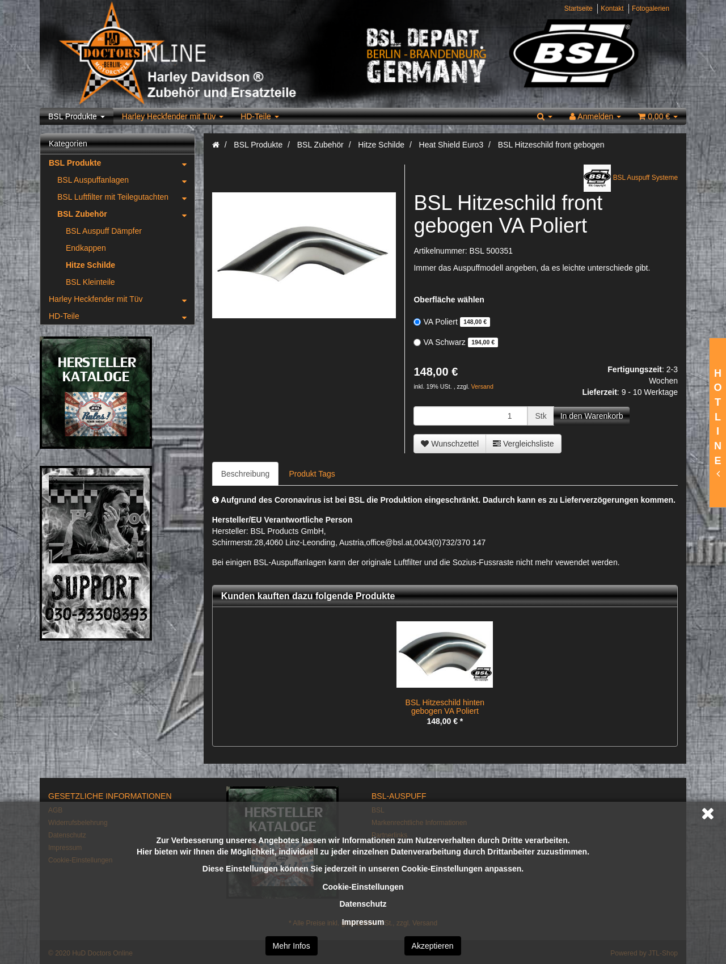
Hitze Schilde (90, 265)
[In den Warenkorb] (592, 416)
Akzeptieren (433, 945)
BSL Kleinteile (90, 282)
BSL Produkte (76, 116)
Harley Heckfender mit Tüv (172, 116)
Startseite (578, 8)
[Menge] (470, 416)
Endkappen (86, 247)
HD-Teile (259, 116)
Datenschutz (362, 903)
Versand (482, 386)
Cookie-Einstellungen (362, 886)
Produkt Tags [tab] (312, 473)
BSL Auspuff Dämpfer (104, 230)
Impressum (363, 922)
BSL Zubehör (126, 213)
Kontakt (612, 8)
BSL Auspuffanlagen (126, 179)
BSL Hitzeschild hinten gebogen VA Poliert (445, 706)
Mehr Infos (291, 945)
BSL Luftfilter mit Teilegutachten (126, 196)
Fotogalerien (650, 8)
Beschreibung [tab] (245, 473)
